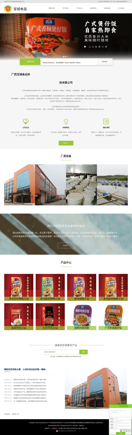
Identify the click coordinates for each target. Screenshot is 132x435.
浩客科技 (81, 425)
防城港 (82, 428)
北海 (79, 428)
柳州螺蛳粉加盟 (67, 356)
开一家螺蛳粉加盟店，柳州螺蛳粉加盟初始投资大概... (31, 401)
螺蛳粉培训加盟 (76, 356)
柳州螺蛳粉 (59, 356)
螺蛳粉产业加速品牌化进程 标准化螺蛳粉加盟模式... (30, 398)
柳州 (62, 428)
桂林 (68, 428)
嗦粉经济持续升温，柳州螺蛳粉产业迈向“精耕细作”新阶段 (61, 63)
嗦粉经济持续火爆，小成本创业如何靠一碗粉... (25, 369)
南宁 (65, 428)
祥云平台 (69, 425)
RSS (111, 1)
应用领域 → (66, 245)
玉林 (86, 428)
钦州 (76, 428)
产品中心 (79, 8)
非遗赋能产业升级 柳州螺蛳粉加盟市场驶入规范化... (30, 395)
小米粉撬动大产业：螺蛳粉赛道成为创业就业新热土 (30, 392)
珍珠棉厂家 (15, 414)
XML (114, 1)
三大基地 (121, 8)
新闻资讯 (93, 8)
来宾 (73, 428)
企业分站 (100, 1)
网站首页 (52, 8)
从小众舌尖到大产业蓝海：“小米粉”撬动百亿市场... (30, 382)
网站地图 (106, 1)
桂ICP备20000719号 (53, 425)
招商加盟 (107, 8)
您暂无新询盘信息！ (122, 1)
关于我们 (66, 8)
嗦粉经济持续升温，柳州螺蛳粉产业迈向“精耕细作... (30, 389)
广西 (59, 428)
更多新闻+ (105, 61)
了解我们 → (66, 143)
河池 (70, 428)
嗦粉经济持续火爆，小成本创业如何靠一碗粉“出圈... (30, 379)
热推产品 (47, 428)
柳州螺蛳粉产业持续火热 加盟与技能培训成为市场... (30, 386)
